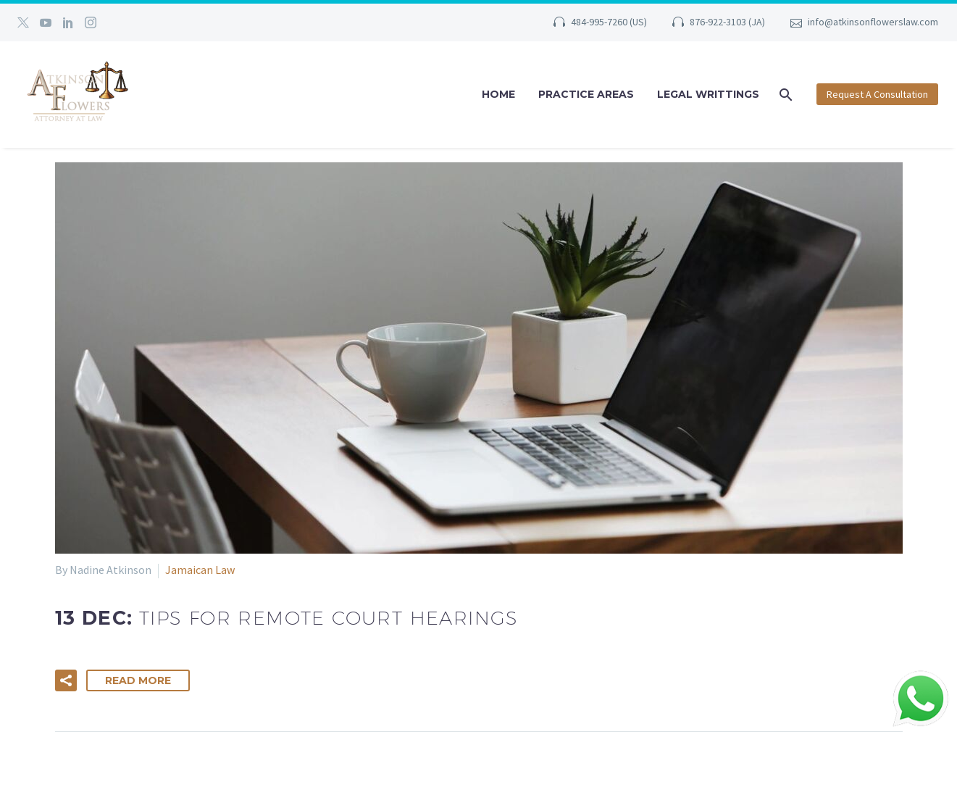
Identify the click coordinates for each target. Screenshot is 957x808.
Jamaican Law (200, 569)
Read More (138, 680)
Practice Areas (586, 94)
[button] (66, 680)
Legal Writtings (708, 94)
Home (498, 94)
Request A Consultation (877, 94)
